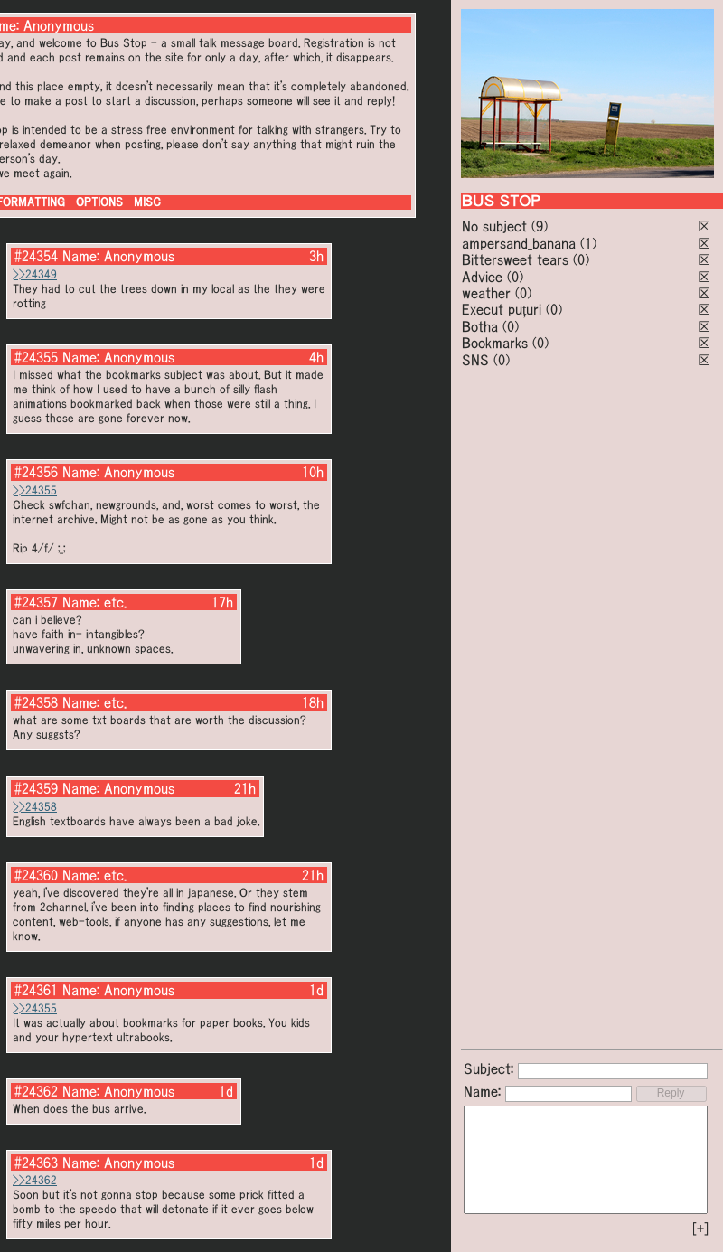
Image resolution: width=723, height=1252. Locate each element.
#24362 (36, 1091)
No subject (496, 226)
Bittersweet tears (515, 259)
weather (486, 293)
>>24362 (35, 1180)
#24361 (36, 990)
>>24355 (35, 490)
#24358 (36, 702)
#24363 (36, 1162)
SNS (475, 360)
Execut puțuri (501, 309)
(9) (539, 226)
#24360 (36, 875)
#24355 (36, 357)
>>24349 (35, 274)
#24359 (36, 788)
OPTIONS (99, 202)
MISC (147, 202)
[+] (700, 1228)
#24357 (36, 602)
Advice (482, 276)
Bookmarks (495, 342)
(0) (581, 259)
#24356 (36, 472)
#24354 (36, 256)
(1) (588, 243)
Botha (480, 326)
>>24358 (35, 807)
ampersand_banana (519, 243)
